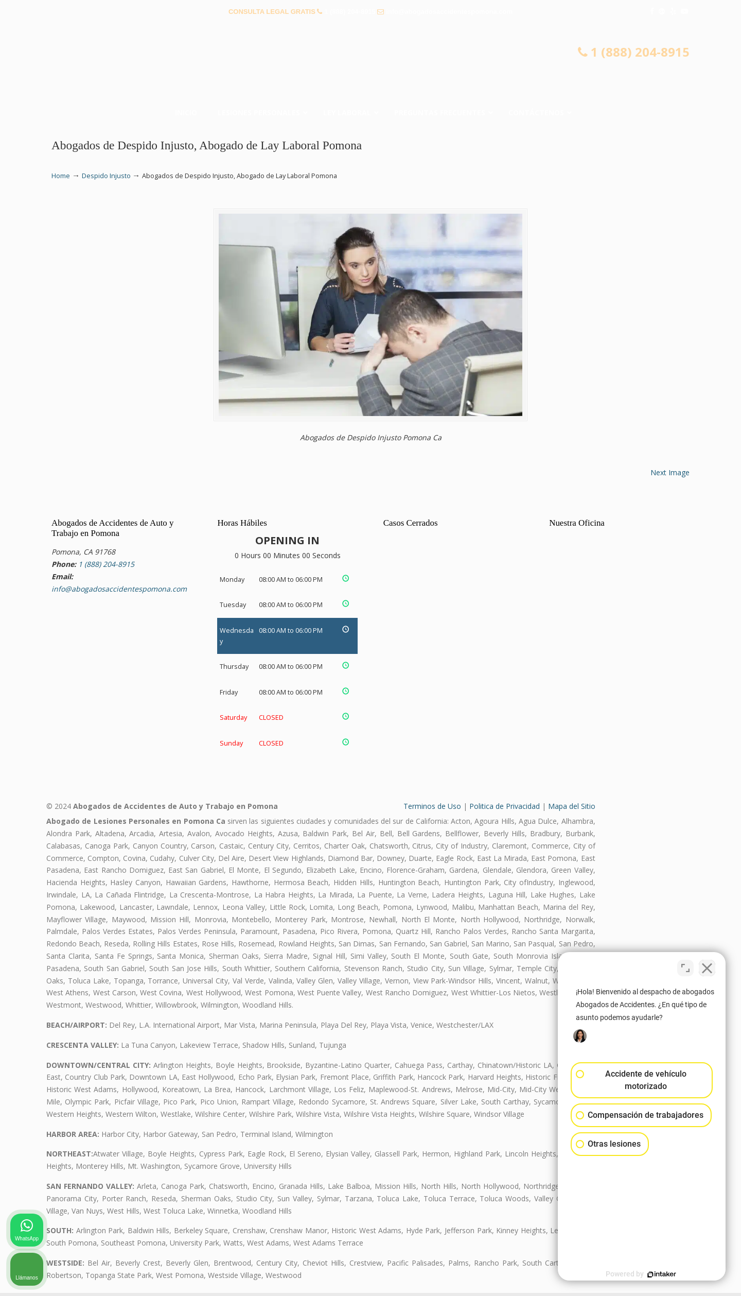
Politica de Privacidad (504, 810)
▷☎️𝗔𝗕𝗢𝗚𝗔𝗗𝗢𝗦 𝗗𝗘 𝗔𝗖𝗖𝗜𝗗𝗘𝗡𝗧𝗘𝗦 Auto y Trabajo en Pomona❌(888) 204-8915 (370, 64)
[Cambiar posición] (685, 967)
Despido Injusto (106, 175)
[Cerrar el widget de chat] (707, 967)
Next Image (670, 475)
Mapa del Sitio (571, 810)
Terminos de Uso (432, 810)
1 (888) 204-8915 (350, 11)
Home (60, 175)
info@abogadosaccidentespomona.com (449, 11)
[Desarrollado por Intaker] (653, 1274)
